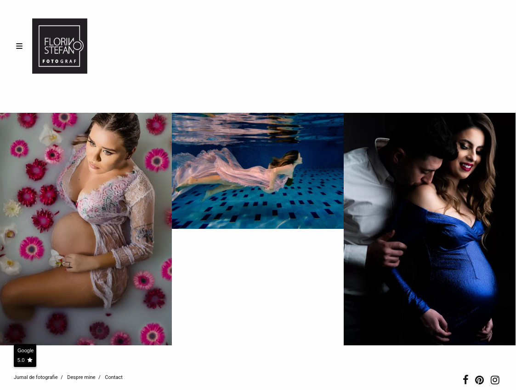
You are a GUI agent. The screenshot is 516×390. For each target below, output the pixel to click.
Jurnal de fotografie (36, 377)
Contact (113, 377)
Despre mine (81, 377)
